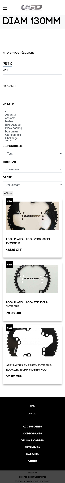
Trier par (9, 161)
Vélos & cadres (32, 440)
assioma (32, 118)
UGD (32, 406)
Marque (8, 104)
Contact (32, 414)
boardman (32, 131)
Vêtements (32, 447)
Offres (32, 461)
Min (5, 70)
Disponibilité (13, 146)
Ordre (7, 177)
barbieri (32, 121)
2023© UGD (32, 473)
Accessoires (32, 426)
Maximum (9, 86)
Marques (32, 454)
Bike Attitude (32, 125)
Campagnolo (32, 135)
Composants (32, 433)
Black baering (32, 128)
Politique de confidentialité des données (32, 481)
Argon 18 (32, 115)
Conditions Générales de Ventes (32, 477)
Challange (32, 138)
